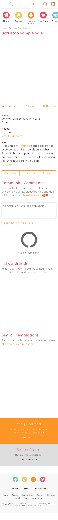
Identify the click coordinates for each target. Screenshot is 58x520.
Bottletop (25, 145)
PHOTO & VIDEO (25, 223)
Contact (27, 489)
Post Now (8, 223)
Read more (8, 165)
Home (5, 495)
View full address (12, 136)
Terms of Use (31, 506)
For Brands (40, 489)
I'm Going (29, 173)
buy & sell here (32, 195)
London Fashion (9, 28)
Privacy (39, 506)
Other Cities (37, 498)
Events (15, 495)
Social (17, 498)
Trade (26, 498)
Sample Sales (24, 28)
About (15, 489)
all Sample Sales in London (18, 344)
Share (47, 173)
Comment (10, 173)
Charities (51, 495)
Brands (40, 495)
